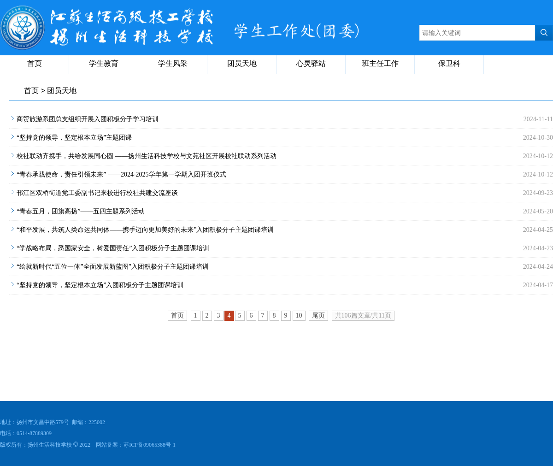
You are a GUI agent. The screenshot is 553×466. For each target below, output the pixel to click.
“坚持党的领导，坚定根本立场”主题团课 (74, 137)
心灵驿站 (311, 63)
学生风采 (173, 63)
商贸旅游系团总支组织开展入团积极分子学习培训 (88, 119)
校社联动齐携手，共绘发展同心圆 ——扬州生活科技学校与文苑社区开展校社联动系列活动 (146, 156)
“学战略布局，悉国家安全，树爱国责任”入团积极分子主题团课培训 (113, 248)
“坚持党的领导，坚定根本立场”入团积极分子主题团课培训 (100, 285)
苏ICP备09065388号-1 (150, 445)
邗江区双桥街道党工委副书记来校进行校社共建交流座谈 (97, 192)
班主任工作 (380, 63)
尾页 (318, 315)
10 (299, 315)
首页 (34, 63)
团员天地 (242, 63)
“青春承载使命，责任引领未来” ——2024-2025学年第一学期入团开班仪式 (121, 174)
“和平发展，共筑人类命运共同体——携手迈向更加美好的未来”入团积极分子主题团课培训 (145, 229)
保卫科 (449, 63)
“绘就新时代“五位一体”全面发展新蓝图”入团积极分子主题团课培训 (113, 266)
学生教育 (103, 63)
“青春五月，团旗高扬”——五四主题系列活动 (81, 211)
